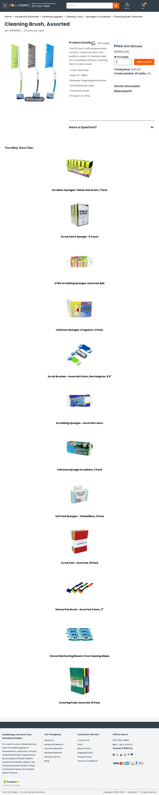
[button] (127, 6)
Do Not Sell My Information (33, 792)
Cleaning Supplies (52, 16)
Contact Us (83, 740)
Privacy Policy (84, 756)
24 (149, 73)
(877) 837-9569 (121, 740)
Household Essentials (27, 16)
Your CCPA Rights (10, 792)
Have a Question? (84, 127)
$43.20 (136, 69)
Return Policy (84, 748)
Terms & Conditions (87, 760)
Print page (103, 43)
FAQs (80, 744)
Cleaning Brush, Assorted (128, 16)
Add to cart (144, 62)
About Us (49, 740)
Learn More (131, 788)
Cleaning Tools (74, 16)
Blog (46, 760)
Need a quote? (123, 91)
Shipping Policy (85, 752)
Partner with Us (52, 756)
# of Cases (121, 57)
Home (8, 16)
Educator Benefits (53, 748)
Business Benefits (53, 752)
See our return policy (127, 86)
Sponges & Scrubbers (98, 16)
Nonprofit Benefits (53, 744)
